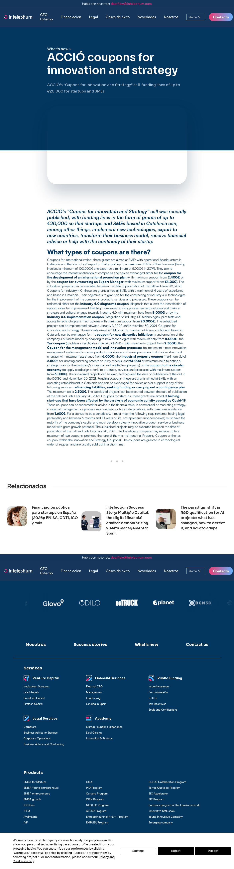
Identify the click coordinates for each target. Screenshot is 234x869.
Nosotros (171, 17)
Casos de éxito (118, 17)
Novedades (147, 17)
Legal (93, 17)
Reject (175, 851)
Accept (213, 851)
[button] (71, 17)
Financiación (71, 17)
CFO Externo (46, 16)
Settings (138, 851)
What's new (57, 49)
